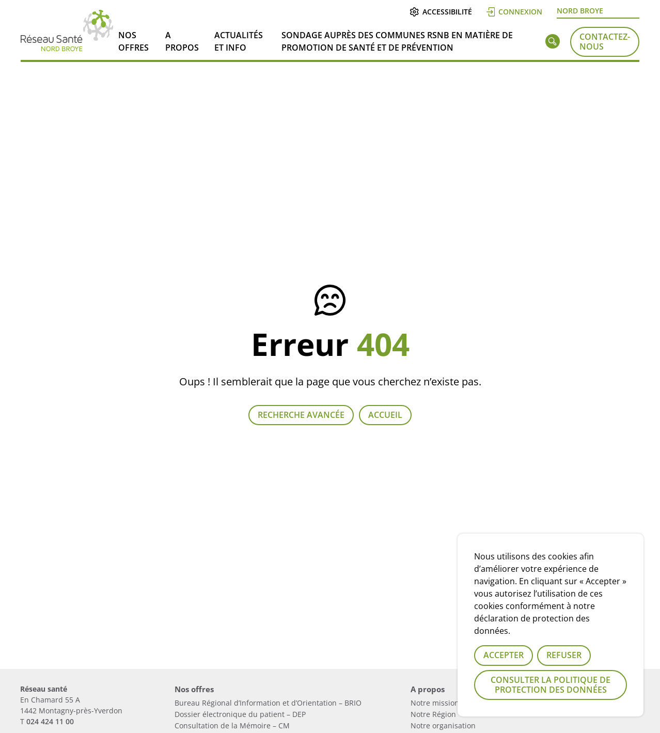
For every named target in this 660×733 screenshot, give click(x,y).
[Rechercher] (552, 43)
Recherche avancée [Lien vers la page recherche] (301, 414)
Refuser (564, 655)
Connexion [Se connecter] (514, 12)
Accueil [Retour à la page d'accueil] (385, 414)
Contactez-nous (604, 41)
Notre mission (435, 703)
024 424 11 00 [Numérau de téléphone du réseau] (50, 721)
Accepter (503, 655)
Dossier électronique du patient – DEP (240, 714)
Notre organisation (443, 725)
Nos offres (133, 41)
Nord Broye (580, 10)
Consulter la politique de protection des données (550, 684)
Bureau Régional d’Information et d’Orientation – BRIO (268, 703)
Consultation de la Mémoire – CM (232, 725)
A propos (182, 41)
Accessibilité (441, 12)
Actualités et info (238, 41)
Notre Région (433, 714)
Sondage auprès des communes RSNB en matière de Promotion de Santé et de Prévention (397, 41)
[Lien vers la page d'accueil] (67, 47)
